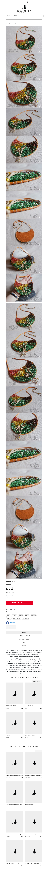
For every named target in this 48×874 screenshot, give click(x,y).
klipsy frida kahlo (29, 804)
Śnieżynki (8, 735)
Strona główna (9, 23)
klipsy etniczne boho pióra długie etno (33, 863)
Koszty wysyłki (24, 636)
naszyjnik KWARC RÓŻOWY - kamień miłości (14, 863)
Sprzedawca (24, 639)
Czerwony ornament (30, 735)
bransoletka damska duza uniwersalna (33, 775)
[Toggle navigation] (8, 20)
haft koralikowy (16, 618)
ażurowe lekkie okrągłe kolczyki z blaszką (33, 834)
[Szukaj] (25, 16)
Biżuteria (15, 23)
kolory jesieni (26, 618)
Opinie (24, 642)
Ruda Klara (24, 9)
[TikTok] (27, 2)
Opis (24, 632)
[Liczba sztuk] (9, 597)
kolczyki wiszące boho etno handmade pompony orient (14, 804)
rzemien (21, 615)
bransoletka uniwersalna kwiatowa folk (14, 775)
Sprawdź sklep (37, 681)
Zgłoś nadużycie (11, 627)
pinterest (12, 622)
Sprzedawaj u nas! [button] (11, 15)
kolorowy (33, 615)
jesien (8, 615)
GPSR (24, 646)
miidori (8, 584)
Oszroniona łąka (29, 705)
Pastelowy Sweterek (11, 705)
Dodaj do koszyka (19, 602)
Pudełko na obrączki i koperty (13, 834)
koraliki (27, 615)
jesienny (9, 618)
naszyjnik (14, 615)
